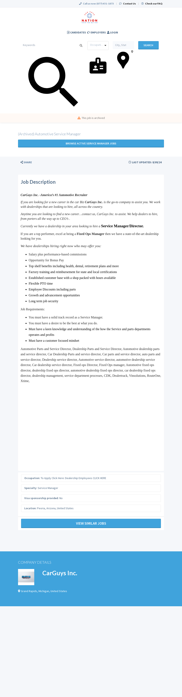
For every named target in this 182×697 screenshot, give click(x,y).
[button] (26, 162)
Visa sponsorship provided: (41, 498)
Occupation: (32, 478)
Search (148, 45)
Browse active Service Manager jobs (91, 143)
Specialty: (30, 488)
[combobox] (98, 45)
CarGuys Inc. (59, 572)
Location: (30, 508)
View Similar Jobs (91, 523)
